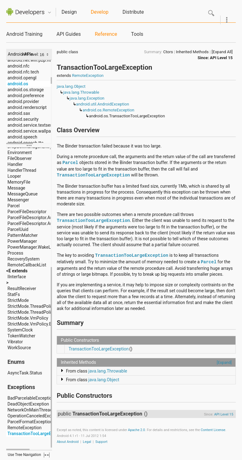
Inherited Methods (192, 51)
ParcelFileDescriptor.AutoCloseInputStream (49, 217)
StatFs (13, 294)
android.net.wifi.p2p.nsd (30, 60)
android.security (23, 119)
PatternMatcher (22, 235)
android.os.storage (25, 89)
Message (16, 187)
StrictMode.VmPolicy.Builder (35, 324)
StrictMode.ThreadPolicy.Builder (38, 312)
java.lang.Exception (87, 98)
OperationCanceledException (35, 415)
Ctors (168, 51)
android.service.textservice (33, 125)
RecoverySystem (23, 258)
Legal (87, 442)
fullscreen (46, 455)
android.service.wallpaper (32, 131)
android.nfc (18, 65)
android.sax (18, 113)
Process (15, 253)
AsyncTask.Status (24, 372)
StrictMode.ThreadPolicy (31, 306)
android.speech (22, 136)
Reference (106, 34)
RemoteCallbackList (26, 264)
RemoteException (24, 427)
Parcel (13, 205)
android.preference (25, 95)
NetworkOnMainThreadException (39, 409)
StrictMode (18, 300)
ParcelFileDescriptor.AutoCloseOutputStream (51, 223)
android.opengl (21, 77)
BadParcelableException (30, 398)
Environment (19, 152)
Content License (213, 430)
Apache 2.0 (136, 430)
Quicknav (49, 12)
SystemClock (20, 329)
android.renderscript (27, 107)
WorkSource (19, 347)
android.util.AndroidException (102, 104)
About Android (67, 442)
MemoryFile (18, 182)
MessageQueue (22, 193)
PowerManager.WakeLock (32, 247)
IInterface (16, 276)
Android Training (24, 34)
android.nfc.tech (23, 71)
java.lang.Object (71, 86)
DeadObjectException (28, 403)
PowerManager (22, 241)
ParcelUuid (17, 229)
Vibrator (15, 341)
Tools (137, 34)
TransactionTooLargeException (37, 433)
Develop (100, 12)
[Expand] (224, 362)
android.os (17, 83)
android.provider (23, 101)
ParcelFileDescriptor (26, 211)
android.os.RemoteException (108, 110)
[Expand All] (222, 51)
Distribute (133, 12)
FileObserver (19, 158)
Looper (14, 176)
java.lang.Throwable (81, 92)
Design (69, 12)
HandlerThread (21, 170)
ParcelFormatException (30, 421)
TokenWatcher (21, 335)
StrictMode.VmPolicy (27, 318)
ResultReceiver (21, 288)
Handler (15, 164)
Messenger (18, 199)
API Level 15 (221, 57)
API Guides (68, 34)
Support (101, 442)
